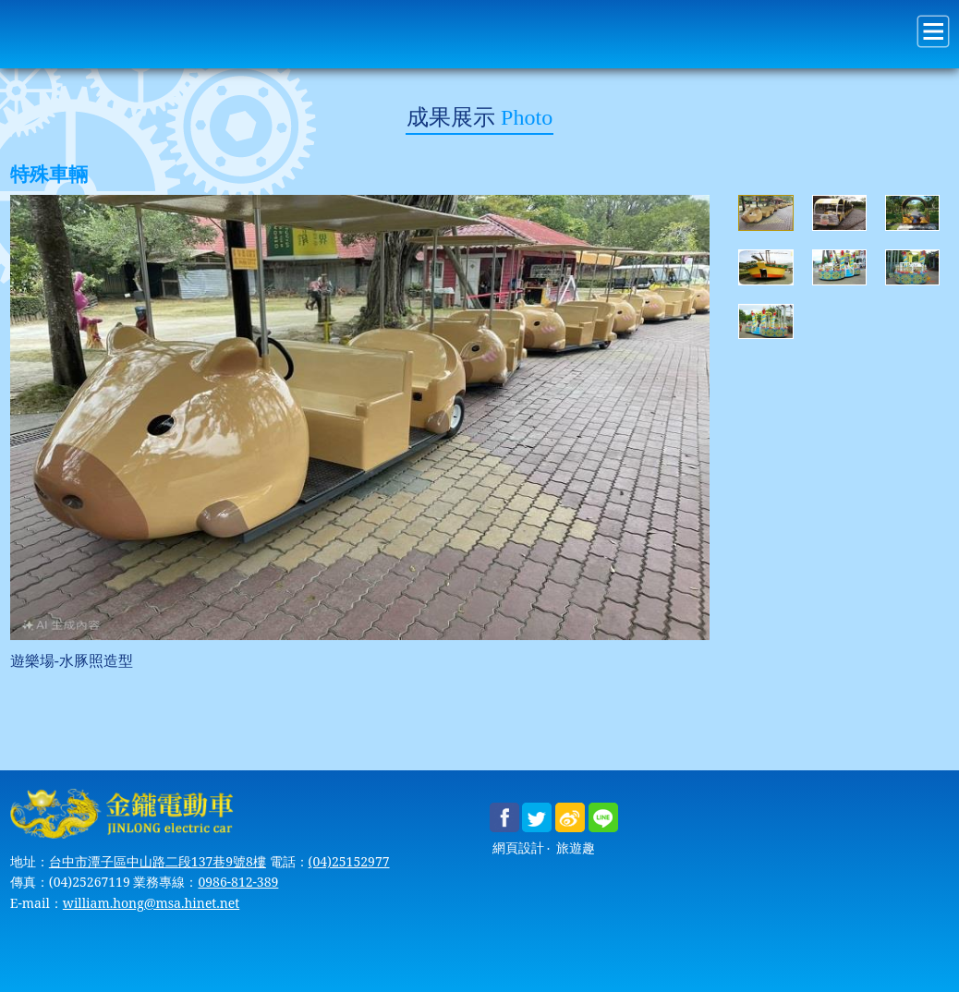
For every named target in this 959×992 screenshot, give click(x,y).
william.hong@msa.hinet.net (151, 903)
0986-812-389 (238, 881)
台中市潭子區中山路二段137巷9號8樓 (157, 861)
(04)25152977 (349, 861)
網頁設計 (518, 848)
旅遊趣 (575, 848)
